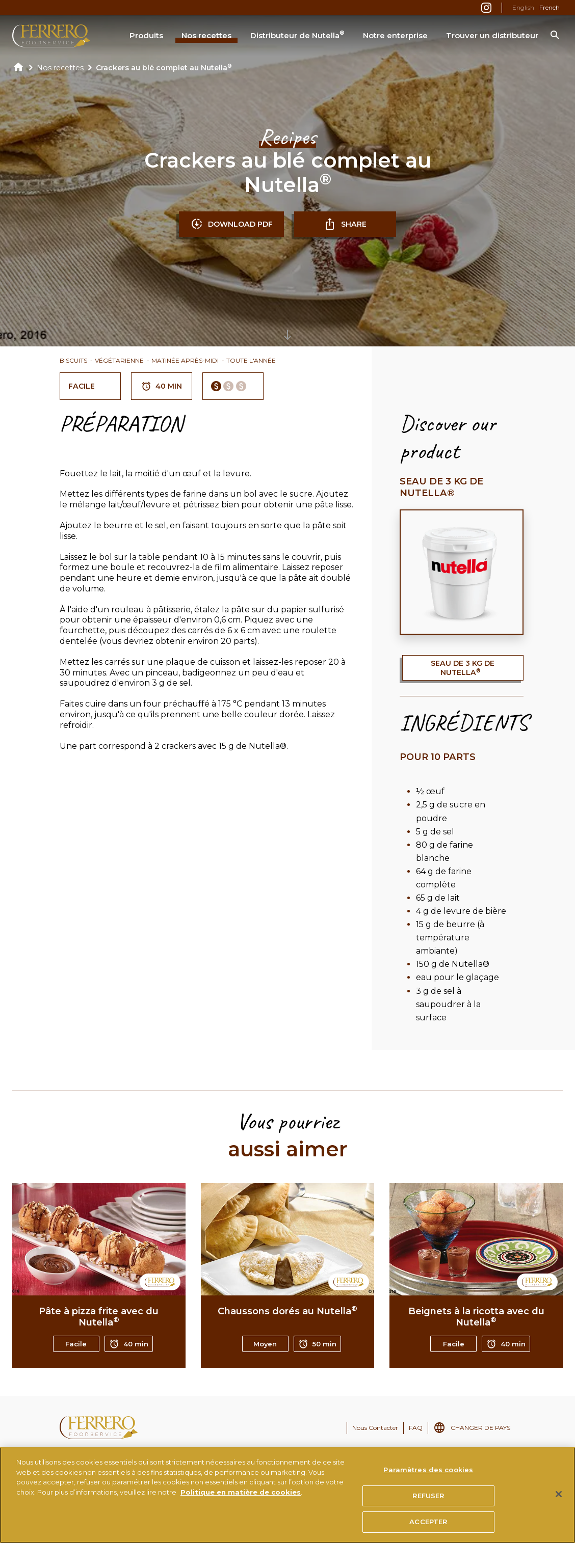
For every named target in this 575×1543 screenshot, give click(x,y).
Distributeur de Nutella (297, 34)
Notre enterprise (395, 35)
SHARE (345, 224)
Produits (146, 35)
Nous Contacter (375, 1427)
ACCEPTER (428, 1524)
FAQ (416, 1427)
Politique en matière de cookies (240, 1494)
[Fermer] (558, 1496)
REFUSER (428, 1497)
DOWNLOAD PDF (232, 224)
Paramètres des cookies (428, 1472)
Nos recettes (206, 35)
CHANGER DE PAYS (480, 1427)
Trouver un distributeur (492, 35)
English (523, 7)
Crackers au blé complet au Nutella (164, 67)
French (549, 7)
